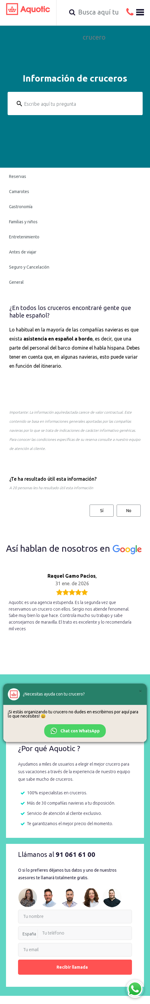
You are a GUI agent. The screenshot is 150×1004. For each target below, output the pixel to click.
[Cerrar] (140, 691)
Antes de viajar (22, 252)
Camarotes (19, 191)
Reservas (17, 176)
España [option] (29, 933)
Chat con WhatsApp (75, 730)
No (128, 510)
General (16, 282)
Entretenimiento (24, 236)
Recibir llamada (75, 967)
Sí (101, 510)
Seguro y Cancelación (29, 267)
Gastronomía (20, 206)
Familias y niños (23, 221)
